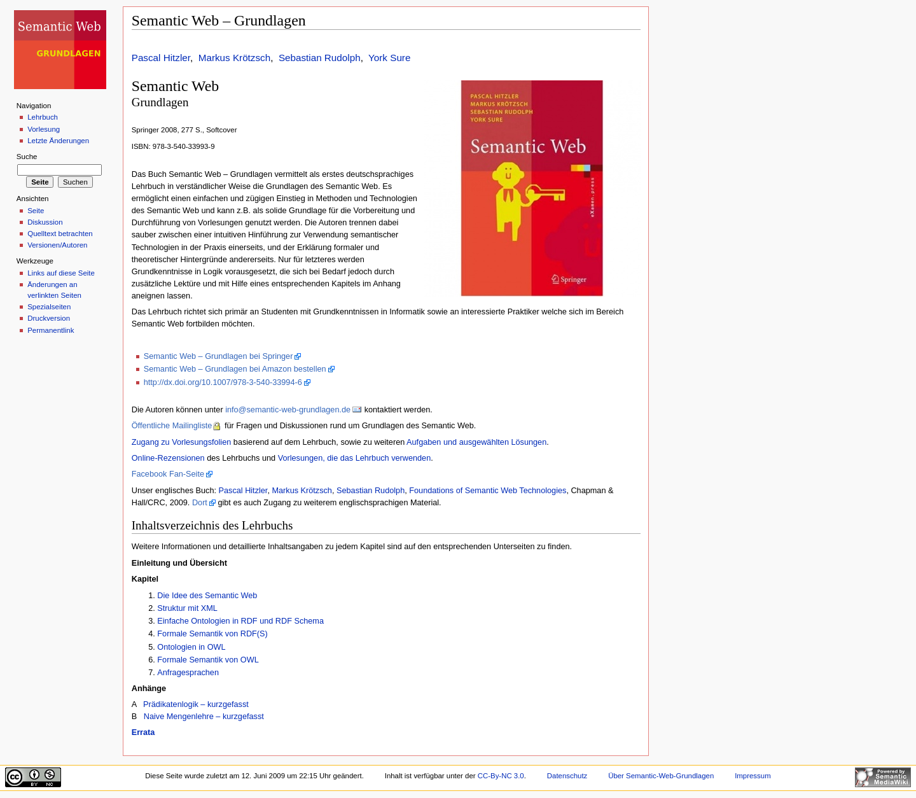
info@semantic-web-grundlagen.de (287, 409)
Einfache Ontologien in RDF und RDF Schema (240, 621)
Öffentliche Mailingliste (172, 425)
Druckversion (48, 318)
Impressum (753, 776)
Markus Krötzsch (234, 57)
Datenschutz (567, 776)
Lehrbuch (42, 117)
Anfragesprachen (188, 672)
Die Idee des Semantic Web (207, 595)
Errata (143, 732)
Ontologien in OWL (191, 647)
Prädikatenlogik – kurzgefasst (196, 704)
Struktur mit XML (187, 608)
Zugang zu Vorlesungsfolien (182, 442)
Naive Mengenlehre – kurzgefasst (204, 716)
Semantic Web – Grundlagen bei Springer (218, 356)
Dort (199, 502)
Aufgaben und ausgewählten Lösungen (476, 442)
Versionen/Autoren (57, 245)
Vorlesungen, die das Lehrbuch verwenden (354, 458)
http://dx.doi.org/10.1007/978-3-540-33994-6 (223, 382)
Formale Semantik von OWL (207, 659)
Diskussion (44, 222)
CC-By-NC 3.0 (501, 776)
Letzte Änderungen (58, 140)
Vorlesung (43, 129)
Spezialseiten (49, 307)
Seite (35, 210)
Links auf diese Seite (61, 273)
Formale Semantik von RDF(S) (212, 633)
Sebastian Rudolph (320, 57)
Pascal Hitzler (161, 57)
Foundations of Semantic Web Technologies (487, 490)
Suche (27, 156)
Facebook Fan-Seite (168, 474)
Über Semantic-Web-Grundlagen (661, 776)
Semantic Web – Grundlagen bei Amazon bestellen (235, 369)
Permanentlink (50, 330)
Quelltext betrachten (60, 233)
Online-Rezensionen (168, 458)
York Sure (389, 57)
